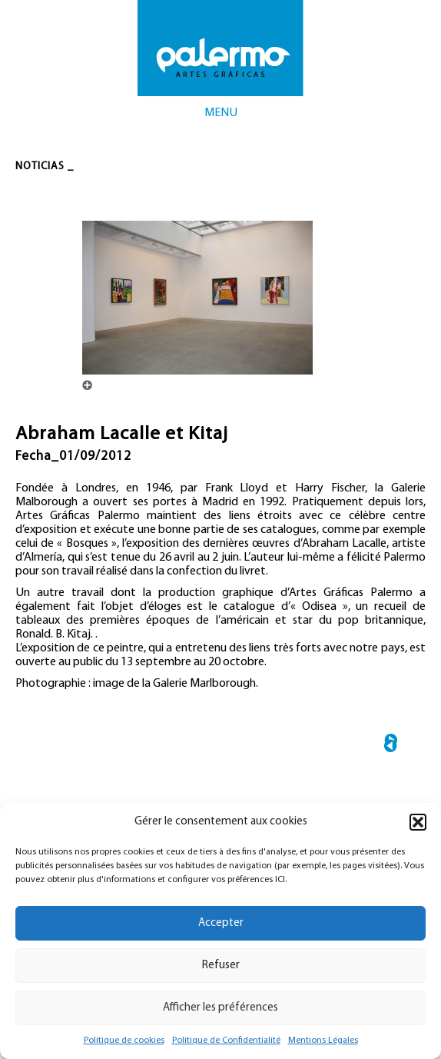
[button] (418, 822)
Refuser (221, 965)
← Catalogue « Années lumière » (390, 745)
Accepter (221, 923)
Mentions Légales (323, 1040)
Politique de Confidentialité (226, 1040)
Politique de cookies (124, 1040)
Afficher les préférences (220, 1008)
